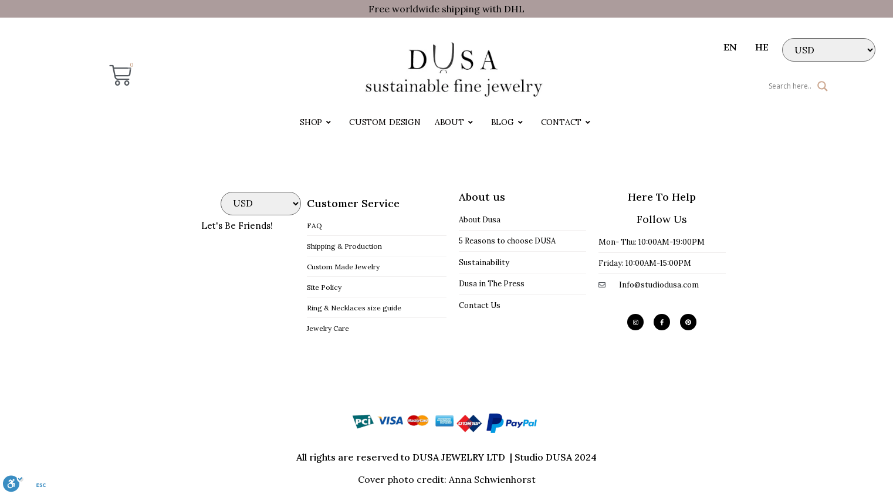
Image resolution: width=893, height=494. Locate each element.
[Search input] (750, 86)
